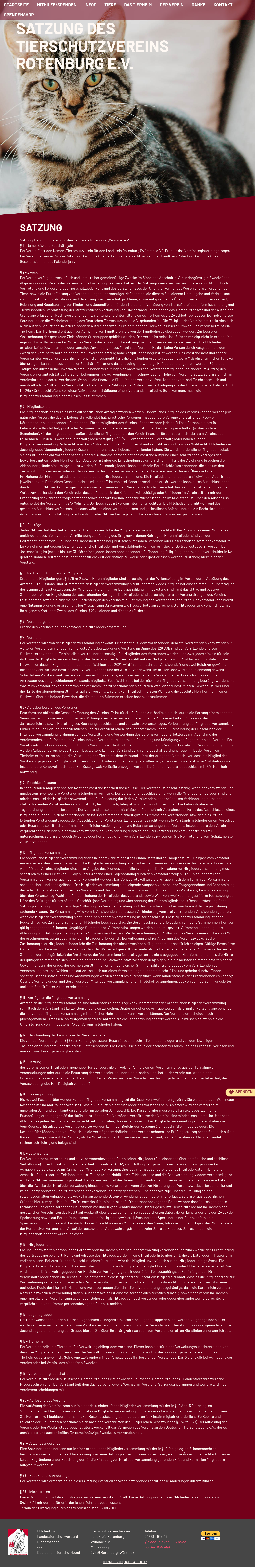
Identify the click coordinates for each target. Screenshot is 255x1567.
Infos (90, 5)
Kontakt (223, 5)
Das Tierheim (138, 5)
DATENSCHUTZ (135, 1562)
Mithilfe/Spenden (56, 5)
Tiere (110, 5)
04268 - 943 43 (155, 1537)
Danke (199, 5)
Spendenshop (19, 15)
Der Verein (172, 5)
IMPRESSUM (113, 1562)
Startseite (16, 5)
